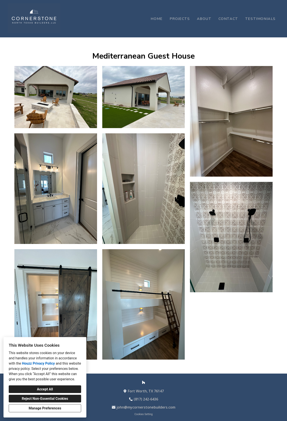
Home (156, 18)
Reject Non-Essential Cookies (45, 399)
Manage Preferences (45, 408)
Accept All (45, 389)
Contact (228, 18)
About (204, 18)
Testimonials (260, 18)
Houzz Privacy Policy (38, 363)
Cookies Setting (143, 414)
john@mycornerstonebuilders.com (145, 407)
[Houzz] (143, 382)
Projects (180, 18)
